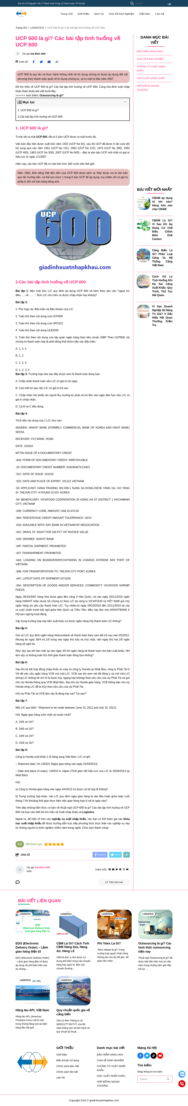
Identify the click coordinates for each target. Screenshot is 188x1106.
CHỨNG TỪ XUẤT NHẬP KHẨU (151, 68)
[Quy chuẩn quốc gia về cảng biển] (74, 990)
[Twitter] (117, 869)
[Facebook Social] (140, 1056)
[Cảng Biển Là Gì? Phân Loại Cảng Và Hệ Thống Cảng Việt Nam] (143, 255)
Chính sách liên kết (67, 1071)
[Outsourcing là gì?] (51, 95)
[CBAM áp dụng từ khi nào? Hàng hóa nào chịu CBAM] (143, 203)
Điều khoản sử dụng (67, 1060)
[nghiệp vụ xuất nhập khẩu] (69, 819)
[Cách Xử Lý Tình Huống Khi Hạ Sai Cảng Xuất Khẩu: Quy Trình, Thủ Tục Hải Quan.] (143, 281)
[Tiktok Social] (154, 1056)
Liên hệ (159, 13)
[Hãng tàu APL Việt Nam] (33, 990)
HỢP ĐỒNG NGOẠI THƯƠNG (148, 87)
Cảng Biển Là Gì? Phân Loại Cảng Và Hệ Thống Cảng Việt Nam (162, 257)
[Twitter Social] (147, 1056)
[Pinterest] (120, 869)
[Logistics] (88, 812)
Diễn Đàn (144, 13)
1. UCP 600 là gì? (28, 110)
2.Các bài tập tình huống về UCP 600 (40, 116)
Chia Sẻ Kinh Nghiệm (121, 13)
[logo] (21, 18)
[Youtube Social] (160, 1056)
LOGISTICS (25, 914)
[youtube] (127, 869)
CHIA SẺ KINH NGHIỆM (150, 58)
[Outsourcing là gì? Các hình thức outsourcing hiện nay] (155, 924)
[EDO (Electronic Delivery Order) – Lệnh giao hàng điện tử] (33, 924)
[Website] (113, 869)
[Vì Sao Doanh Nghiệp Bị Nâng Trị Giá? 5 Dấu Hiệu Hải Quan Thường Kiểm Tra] (143, 311)
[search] (150, 3)
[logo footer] (34, 1062)
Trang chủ (66, 13)
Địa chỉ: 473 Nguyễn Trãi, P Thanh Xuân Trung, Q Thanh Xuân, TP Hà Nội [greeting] (51, 3)
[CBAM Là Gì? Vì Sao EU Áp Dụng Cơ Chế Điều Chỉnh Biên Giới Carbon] (143, 225)
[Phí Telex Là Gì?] (114, 924)
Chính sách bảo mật (67, 1066)
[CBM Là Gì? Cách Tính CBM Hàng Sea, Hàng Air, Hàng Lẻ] (74, 924)
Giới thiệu (83, 13)
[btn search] (169, 4)
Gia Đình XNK (38, 53)
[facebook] (110, 869)
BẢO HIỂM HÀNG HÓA (150, 51)
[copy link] (56, 61)
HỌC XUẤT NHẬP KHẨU (151, 78)
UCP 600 (41, 136)
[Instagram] (124, 869)
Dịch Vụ (99, 13)
